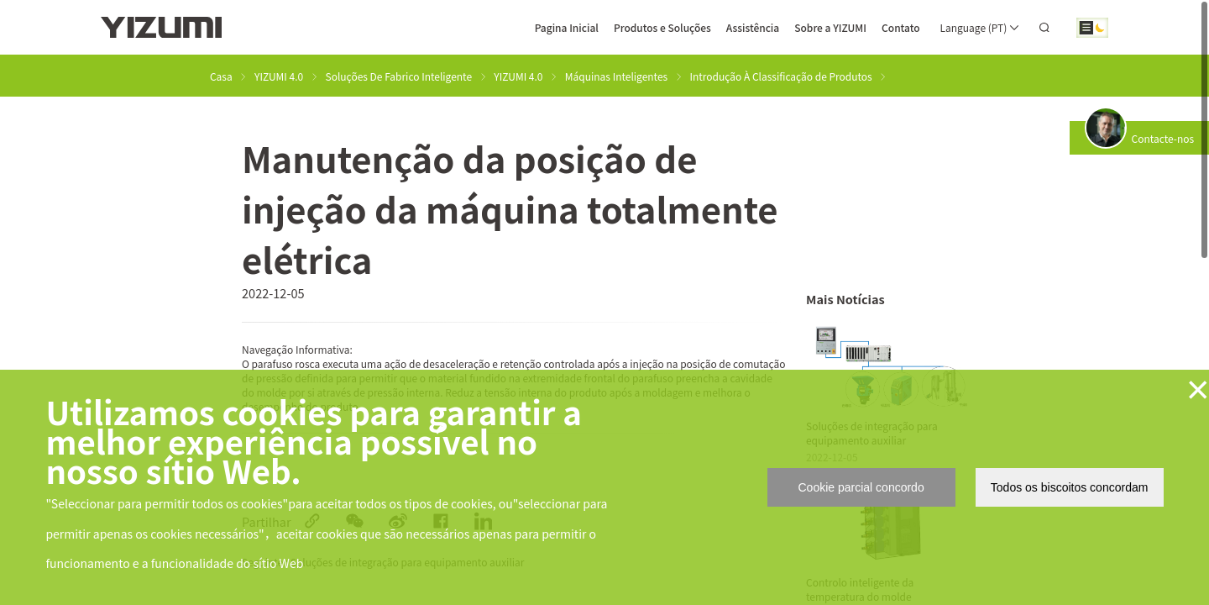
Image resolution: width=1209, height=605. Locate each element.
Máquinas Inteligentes (616, 76)
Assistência (752, 27)
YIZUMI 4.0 (278, 76)
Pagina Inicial (567, 27)
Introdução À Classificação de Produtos (781, 76)
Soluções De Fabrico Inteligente (399, 76)
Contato (901, 27)
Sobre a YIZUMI (830, 27)
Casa (221, 76)
